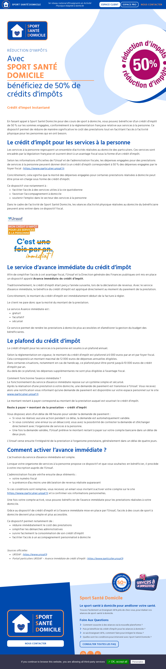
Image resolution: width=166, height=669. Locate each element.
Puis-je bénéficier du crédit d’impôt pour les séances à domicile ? (114, 629)
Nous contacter (151, 5)
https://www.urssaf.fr (35, 554)
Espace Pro (129, 5)
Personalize (137, 662)
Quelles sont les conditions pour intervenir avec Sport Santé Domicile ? (117, 637)
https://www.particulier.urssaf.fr (43, 168)
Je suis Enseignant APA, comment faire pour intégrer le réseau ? (113, 633)
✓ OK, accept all (117, 661)
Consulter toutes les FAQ (99, 644)
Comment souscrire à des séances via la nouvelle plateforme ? (113, 625)
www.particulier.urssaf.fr (23, 394)
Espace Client (109, 5)
